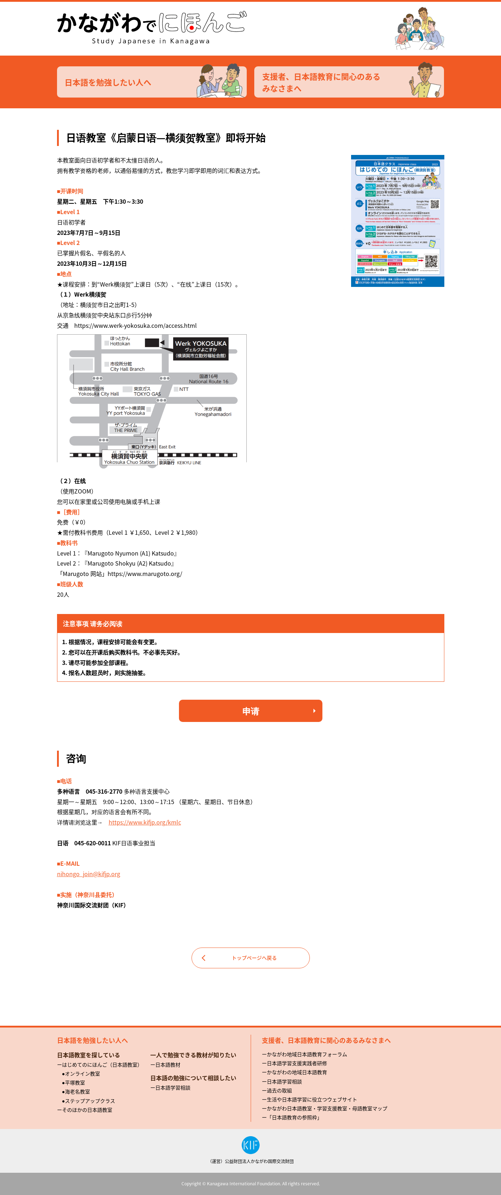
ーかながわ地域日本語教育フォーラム (304, 1054)
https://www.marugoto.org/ (145, 573)
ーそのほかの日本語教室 (84, 1109)
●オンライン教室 (81, 1073)
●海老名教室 (76, 1091)
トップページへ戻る (254, 957)
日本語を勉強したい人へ (156, 82)
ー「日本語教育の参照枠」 (292, 1117)
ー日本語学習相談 (170, 1087)
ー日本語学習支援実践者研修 (294, 1063)
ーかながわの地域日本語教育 (294, 1072)
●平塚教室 (73, 1082)
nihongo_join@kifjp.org (88, 873)
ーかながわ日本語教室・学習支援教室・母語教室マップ (324, 1108)
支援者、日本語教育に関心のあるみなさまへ (353, 82)
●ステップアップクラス (88, 1100)
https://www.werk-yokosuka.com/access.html (135, 325)
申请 (250, 710)
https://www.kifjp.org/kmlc (145, 822)
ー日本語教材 (165, 1064)
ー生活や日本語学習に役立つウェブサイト (309, 1099)
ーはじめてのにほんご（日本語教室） (99, 1064)
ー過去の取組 (277, 1090)
